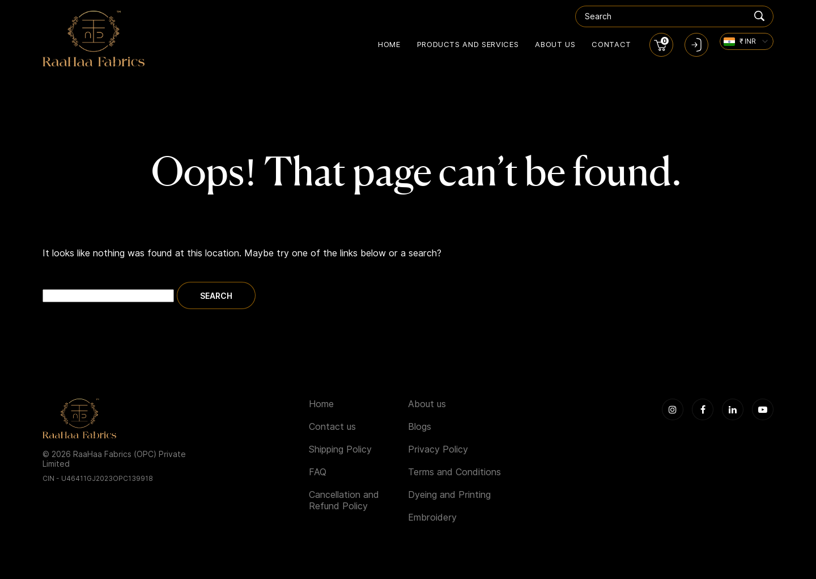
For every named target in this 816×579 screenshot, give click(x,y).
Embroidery (432, 517)
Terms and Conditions (454, 472)
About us (555, 44)
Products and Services (468, 44)
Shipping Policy (340, 449)
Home (389, 44)
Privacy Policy (438, 449)
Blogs (419, 426)
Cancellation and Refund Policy (344, 500)
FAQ (317, 472)
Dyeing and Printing (449, 494)
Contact (611, 44)
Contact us (332, 426)
